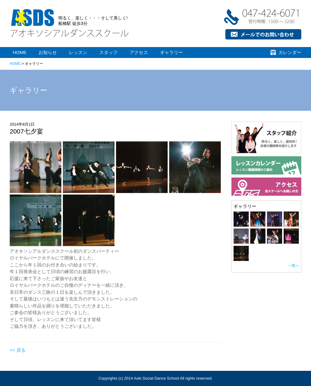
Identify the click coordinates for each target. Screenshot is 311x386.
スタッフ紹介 (245, 170)
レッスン (78, 52)
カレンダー (290, 52)
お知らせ (48, 52)
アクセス (139, 52)
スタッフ (108, 52)
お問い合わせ (231, 50)
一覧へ (293, 265)
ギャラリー (171, 52)
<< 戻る (18, 350)
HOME (19, 52)
